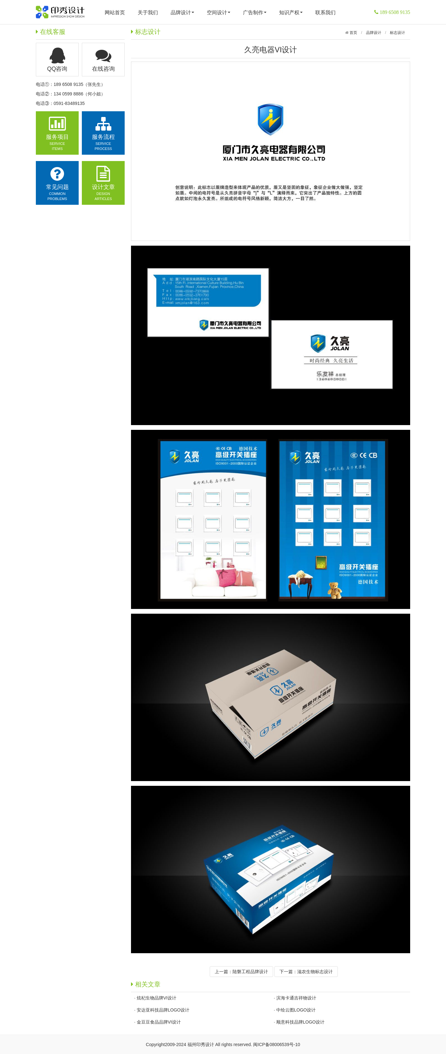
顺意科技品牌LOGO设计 (300, 1022)
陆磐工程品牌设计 (250, 971)
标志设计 (397, 32)
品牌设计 (182, 12)
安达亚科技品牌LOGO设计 (163, 1009)
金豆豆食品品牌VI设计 (159, 1022)
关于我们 (148, 12)
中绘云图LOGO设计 (296, 1009)
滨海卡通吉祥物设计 (296, 997)
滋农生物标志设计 (315, 971)
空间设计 (218, 12)
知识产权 (291, 12)
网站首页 (115, 12)
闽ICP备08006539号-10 (276, 1044)
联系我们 (325, 12)
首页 (353, 32)
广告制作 (254, 12)
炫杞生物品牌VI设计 (156, 997)
